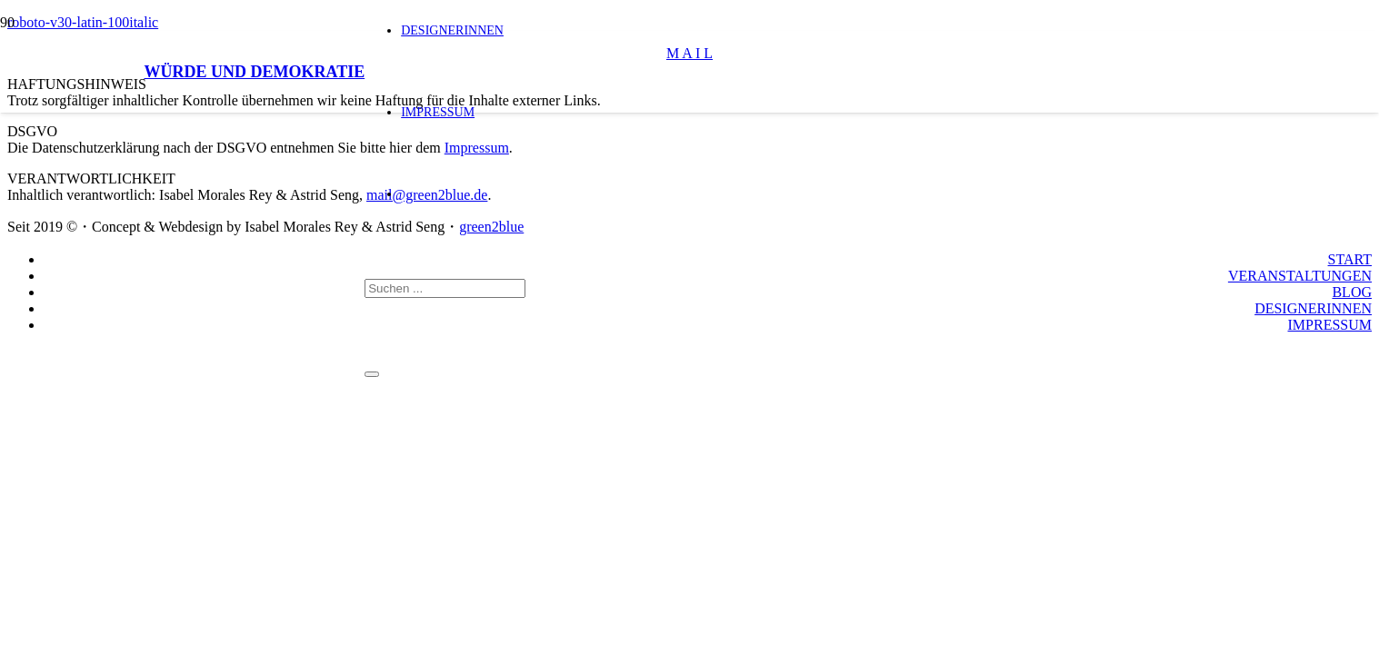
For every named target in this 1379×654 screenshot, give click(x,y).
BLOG (1352, 292)
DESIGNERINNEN (1313, 308)
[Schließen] (372, 374)
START (1350, 259)
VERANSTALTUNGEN (1300, 275)
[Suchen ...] (445, 288)
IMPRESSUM (1330, 324)
